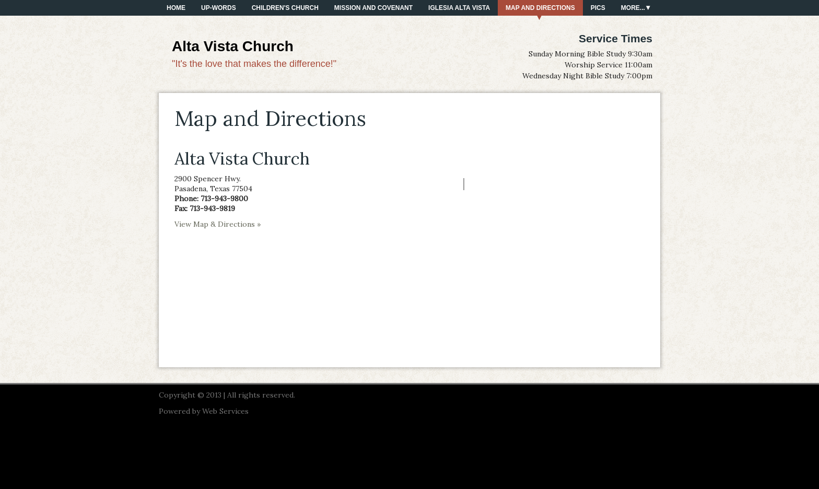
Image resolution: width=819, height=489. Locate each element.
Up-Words (218, 7)
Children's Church (285, 7)
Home (176, 7)
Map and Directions (540, 7)
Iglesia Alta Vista (459, 7)
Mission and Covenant (373, 7)
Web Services (225, 411)
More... (633, 7)
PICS (598, 7)
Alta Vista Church (233, 46)
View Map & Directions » (217, 224)
